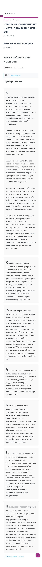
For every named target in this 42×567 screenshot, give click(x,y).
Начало (6, 20)
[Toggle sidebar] (1, 16)
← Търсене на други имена (14, 556)
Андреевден (15, 75)
